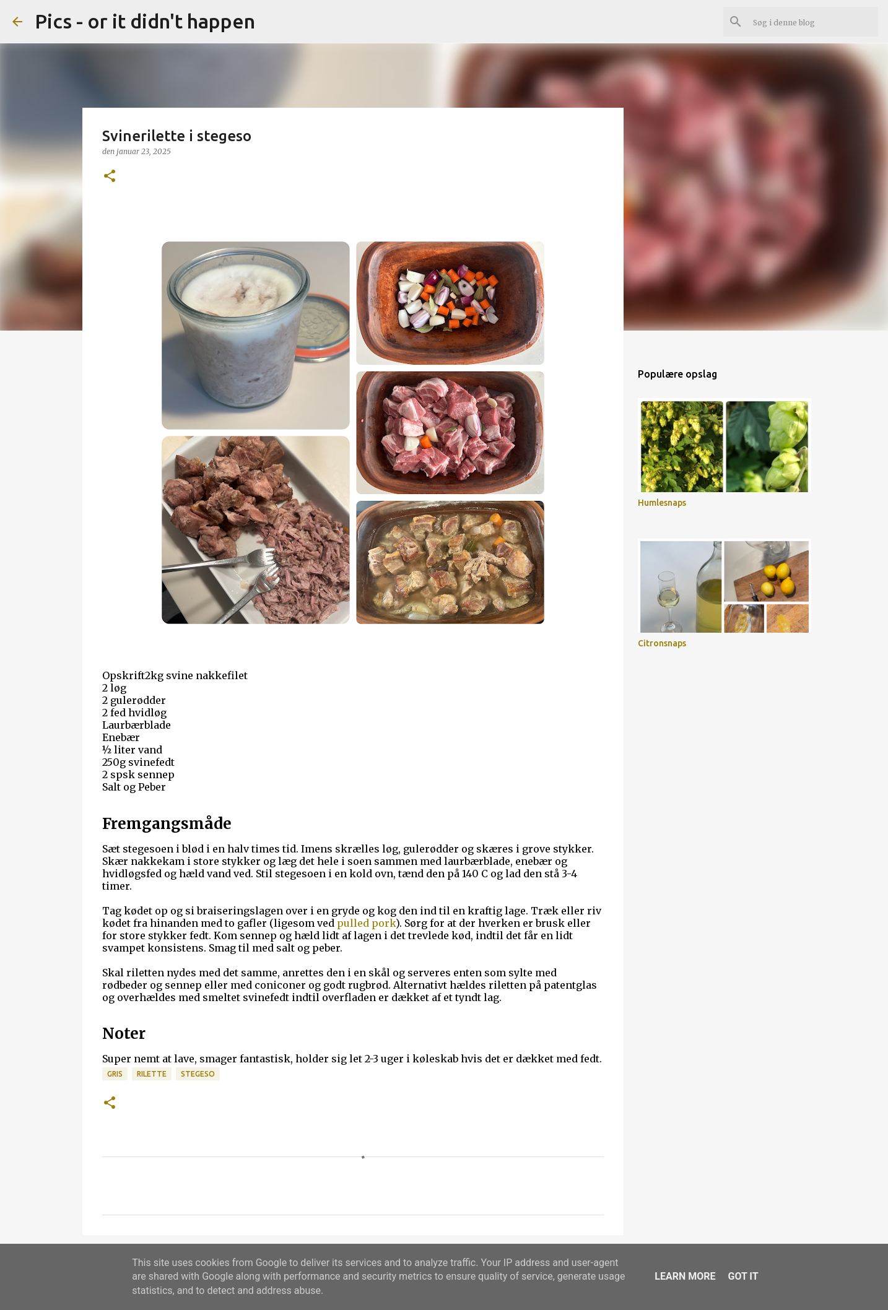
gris (115, 1074)
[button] (109, 176)
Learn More (685, 1276)
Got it (743, 1276)
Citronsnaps (662, 643)
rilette (152, 1074)
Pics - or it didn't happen (145, 21)
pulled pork (366, 923)
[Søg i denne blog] (813, 22)
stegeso (198, 1074)
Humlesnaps (662, 503)
